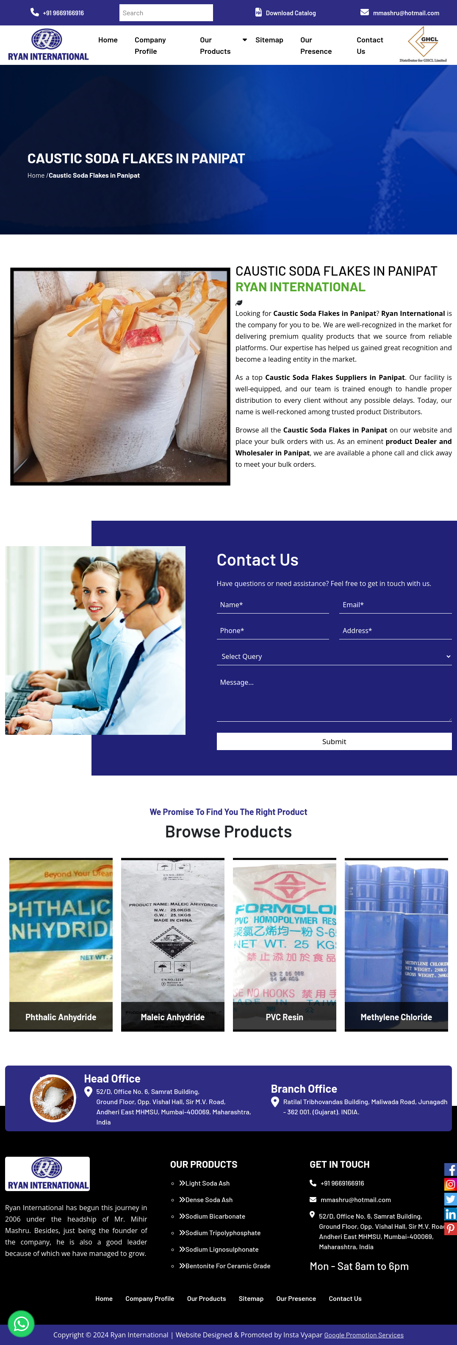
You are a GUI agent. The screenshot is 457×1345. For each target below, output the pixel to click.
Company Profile (149, 1298)
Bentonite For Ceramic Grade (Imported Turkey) (225, 1270)
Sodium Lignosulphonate (219, 1249)
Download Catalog (285, 13)
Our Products (206, 1298)
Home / (38, 175)
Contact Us (345, 1298)
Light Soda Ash (204, 1183)
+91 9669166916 (57, 13)
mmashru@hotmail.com (399, 13)
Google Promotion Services (364, 1335)
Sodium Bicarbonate (212, 1216)
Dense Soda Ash (206, 1199)
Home (108, 39)
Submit (334, 741)
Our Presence (296, 1298)
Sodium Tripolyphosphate (220, 1232)
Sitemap (269, 39)
